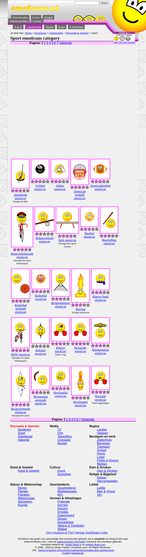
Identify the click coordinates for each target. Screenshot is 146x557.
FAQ (71, 532)
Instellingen (93, 532)
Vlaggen (102, 433)
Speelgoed (25, 436)
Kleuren (62, 508)
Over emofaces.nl (56, 532)
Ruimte (23, 505)
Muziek (62, 443)
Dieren (22, 488)
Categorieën (33, 26)
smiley (68, 544)
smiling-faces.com (96, 544)
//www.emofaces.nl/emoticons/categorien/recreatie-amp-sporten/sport (76, 550)
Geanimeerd (65, 515)
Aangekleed (65, 522)
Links (104, 532)
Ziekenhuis (104, 440)
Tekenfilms (64, 436)
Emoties (62, 512)
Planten (23, 491)
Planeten (24, 494)
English (66, 553)
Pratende (63, 501)
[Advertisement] (102, 98)
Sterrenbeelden (107, 481)
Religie (101, 477)
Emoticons (40, 33)
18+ (99, 494)
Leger (101, 457)
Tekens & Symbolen (70, 525)
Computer (64, 440)
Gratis (36, 17)
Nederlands (77, 553)
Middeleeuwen (67, 491)
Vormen (62, 505)
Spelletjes (24, 429)
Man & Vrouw (106, 491)
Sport (21, 433)
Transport (103, 446)
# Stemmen (76, 26)
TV (59, 429)
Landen (102, 429)
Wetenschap (26, 498)
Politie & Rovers (108, 460)
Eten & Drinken (107, 470)
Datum (49, 26)
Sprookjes (64, 474)
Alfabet (62, 529)
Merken (102, 464)
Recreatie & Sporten (77, 33)
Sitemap (80, 532)
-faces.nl (77, 544)
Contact (37, 20)
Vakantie (23, 440)
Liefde (101, 488)
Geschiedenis (66, 488)
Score (61, 26)
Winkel (48, 17)
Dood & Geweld (28, 470)
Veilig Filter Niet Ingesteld (124, 42)
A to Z (18, 26)
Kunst (61, 470)
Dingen (62, 518)
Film (60, 433)
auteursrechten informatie (71, 541)
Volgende (65, 43)
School (101, 450)
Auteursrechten (19, 20)
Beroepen (103, 443)
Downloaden (20, 17)
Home (28, 33)
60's (60, 494)
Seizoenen (25, 501)
